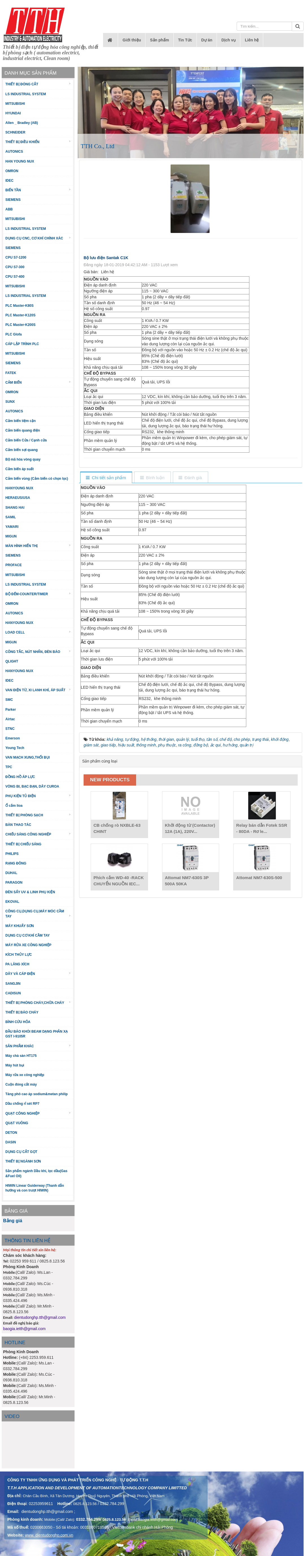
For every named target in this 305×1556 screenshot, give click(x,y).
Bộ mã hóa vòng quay (22, 459)
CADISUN (13, 993)
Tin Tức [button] (185, 40)
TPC (8, 767)
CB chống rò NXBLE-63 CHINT (117, 828)
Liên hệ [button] (252, 40)
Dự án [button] (206, 40)
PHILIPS (12, 854)
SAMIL (10, 517)
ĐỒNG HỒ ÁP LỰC (20, 777)
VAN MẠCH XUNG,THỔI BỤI (27, 757)
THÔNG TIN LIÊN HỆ (27, 1240)
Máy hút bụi (14, 1065)
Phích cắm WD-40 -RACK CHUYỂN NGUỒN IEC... (118, 880)
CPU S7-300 (14, 267)
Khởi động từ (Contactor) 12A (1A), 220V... (190, 828)
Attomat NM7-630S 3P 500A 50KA (187, 880)
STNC (10, 729)
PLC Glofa (13, 334)
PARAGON (13, 882)
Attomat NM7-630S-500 (259, 877)
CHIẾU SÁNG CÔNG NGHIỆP (38, 834)
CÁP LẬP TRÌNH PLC (22, 344)
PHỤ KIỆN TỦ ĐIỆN (38, 796)
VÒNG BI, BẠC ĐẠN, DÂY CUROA (32, 786)
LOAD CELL (38, 632)
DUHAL (11, 873)
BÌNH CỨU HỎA (17, 1022)
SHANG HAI (14, 508)
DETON (11, 1133)
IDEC (9, 181)
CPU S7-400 (14, 277)
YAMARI (11, 527)
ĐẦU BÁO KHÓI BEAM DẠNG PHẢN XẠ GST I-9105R (36, 1034)
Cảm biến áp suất (19, 469)
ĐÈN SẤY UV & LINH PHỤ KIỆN (30, 892)
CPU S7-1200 (15, 257)
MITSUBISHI (15, 104)
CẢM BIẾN (38, 382)
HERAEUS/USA (17, 498)
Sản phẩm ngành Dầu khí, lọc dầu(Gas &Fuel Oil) (36, 1173)
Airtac (10, 719)
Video (12, 1416)
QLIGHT (11, 661)
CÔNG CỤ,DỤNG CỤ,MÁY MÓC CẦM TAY (38, 913)
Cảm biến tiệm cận (20, 421)
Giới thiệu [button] (132, 40)
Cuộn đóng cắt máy (21, 1084)
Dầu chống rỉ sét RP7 (22, 1104)
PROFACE (13, 565)
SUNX (10, 402)
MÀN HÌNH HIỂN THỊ (38, 546)
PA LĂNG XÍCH (17, 964)
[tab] (106, 477)
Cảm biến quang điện (22, 430)
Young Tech (14, 748)
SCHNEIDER (15, 132)
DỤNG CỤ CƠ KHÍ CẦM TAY (27, 935)
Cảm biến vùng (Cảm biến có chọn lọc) (36, 479)
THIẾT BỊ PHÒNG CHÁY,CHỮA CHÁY (38, 1003)
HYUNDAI (13, 113)
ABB (9, 209)
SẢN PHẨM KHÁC (38, 1046)
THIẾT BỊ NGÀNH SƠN (23, 1161)
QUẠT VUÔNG (16, 1123)
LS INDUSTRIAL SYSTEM (25, 94)
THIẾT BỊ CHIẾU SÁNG (23, 844)
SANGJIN (12, 984)
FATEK (10, 373)
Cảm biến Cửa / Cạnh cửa (26, 440)
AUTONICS (14, 152)
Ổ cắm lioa (14, 806)
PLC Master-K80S (19, 306)
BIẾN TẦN (38, 190)
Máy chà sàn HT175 (21, 1056)
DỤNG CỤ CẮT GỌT (21, 1152)
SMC (9, 700)
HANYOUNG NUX (19, 488)
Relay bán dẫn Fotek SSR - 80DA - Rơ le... (261, 828)
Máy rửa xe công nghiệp (24, 1075)
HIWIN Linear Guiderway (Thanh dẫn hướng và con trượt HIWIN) (34, 1188)
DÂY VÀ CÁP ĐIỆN (38, 974)
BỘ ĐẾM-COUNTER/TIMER (38, 594)
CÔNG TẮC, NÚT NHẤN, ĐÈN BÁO (38, 652)
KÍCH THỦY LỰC (18, 955)
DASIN (10, 1142)
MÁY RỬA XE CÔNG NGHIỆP (28, 945)
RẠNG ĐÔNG (15, 863)
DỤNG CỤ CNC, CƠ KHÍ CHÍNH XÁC (38, 238)
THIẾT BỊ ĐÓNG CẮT (38, 84)
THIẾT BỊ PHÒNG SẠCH (38, 815)
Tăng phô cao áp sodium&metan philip (36, 1094)
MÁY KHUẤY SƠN (19, 926)
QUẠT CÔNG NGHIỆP (38, 1113)
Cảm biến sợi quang (21, 450)
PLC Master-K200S (20, 325)
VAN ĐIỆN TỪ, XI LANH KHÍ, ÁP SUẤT (38, 690)
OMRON (11, 171)
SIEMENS (13, 200)
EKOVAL (12, 902)
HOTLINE (15, 1342)
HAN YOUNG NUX (19, 161)
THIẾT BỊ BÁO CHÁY (21, 1012)
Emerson (12, 738)
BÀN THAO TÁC (18, 825)
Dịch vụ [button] (228, 40)
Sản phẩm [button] (159, 40)
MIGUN (11, 536)
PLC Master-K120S (20, 315)
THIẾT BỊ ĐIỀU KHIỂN (38, 142)
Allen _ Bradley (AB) (21, 123)
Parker (10, 710)
